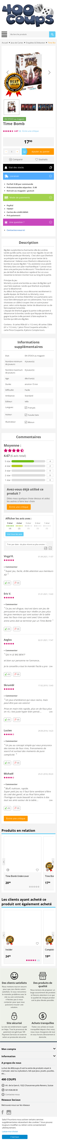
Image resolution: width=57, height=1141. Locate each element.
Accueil (5, 42)
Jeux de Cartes (17, 42)
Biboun (29, 422)
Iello (27, 401)
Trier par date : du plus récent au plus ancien (27, 544)
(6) (20, 131)
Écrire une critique (30, 131)
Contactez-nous (12, 1094)
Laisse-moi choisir (10, 1131)
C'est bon (14, 1137)
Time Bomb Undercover (17, 876)
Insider (8, 949)
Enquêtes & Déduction (35, 42)
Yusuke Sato (32, 415)
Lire (50, 666)
